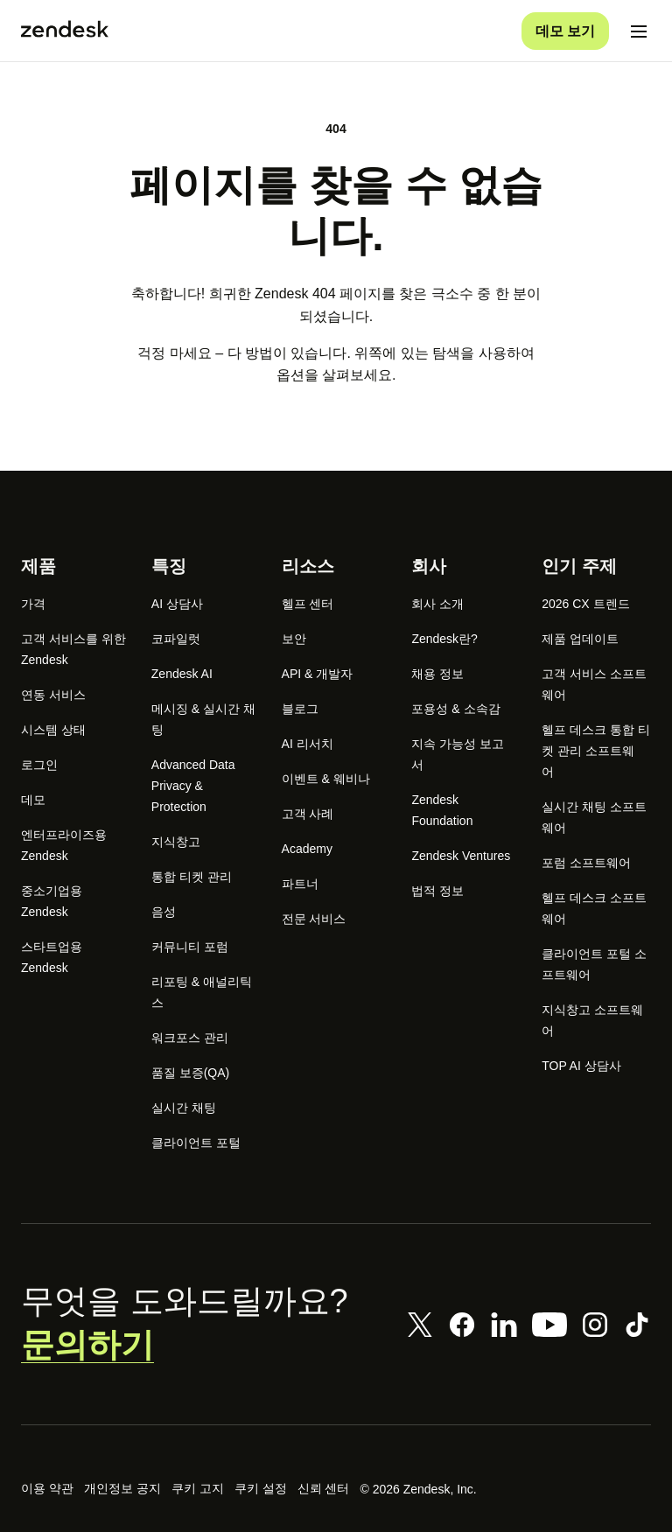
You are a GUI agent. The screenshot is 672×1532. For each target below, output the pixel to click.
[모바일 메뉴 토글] (639, 28)
